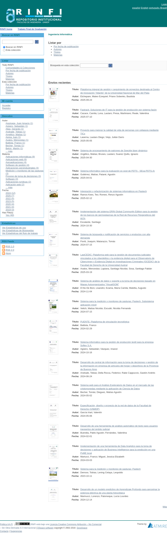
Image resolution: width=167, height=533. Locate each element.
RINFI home (6, 29)
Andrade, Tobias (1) (15, 131)
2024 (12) (10, 193)
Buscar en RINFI (13, 47)
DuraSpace (82, 528)
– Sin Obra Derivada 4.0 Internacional (18, 528)
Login (164, 4)
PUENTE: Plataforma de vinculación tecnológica (104, 321)
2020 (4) (10, 204)
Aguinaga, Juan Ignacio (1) (19, 123)
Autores (58, 49)
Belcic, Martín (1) (14, 148)
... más (9, 151)
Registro (6, 108)
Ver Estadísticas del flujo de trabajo (20, 233)
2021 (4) (10, 207)
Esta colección (12, 50)
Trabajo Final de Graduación (32, 29)
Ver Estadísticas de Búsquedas (18, 230)
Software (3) (12, 179)
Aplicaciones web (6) (16, 159)
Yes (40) (10, 215)
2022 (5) (10, 198)
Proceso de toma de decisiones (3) (23, 176)
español (136, 8)
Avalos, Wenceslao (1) (17, 140)
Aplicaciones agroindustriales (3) (22, 168)
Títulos (57, 52)
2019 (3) (10, 209)
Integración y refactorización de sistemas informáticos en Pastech (113, 191)
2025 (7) (10, 195)
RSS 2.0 (10, 250)
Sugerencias (16, 531)
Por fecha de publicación (66, 46)
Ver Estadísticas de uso (14, 227)
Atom (8, 253)
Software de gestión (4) (17, 165)
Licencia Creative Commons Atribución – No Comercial (75, 524)
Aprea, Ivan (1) (13, 137)
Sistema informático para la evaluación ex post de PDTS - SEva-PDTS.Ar (117, 171)
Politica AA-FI (6, 524)
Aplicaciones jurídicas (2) (18, 181)
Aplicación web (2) (15, 184)
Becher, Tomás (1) (15, 145)
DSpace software (45, 528)
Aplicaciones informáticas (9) (20, 156)
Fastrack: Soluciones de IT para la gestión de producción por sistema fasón (118, 109)
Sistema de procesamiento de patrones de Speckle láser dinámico (113, 150)
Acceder (6, 105)
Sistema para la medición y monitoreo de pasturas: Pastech (110, 469)
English (144, 8)
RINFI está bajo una (39, 524)
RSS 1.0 (10, 246)
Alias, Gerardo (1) (15, 129)
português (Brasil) (158, 8)
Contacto (4, 531)
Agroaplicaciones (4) (16, 162)
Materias (58, 55)
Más (165, 506)
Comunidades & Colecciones (20, 67)
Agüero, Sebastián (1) (17, 126)
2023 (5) (10, 201)
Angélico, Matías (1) (16, 134)
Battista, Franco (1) (15, 142)
